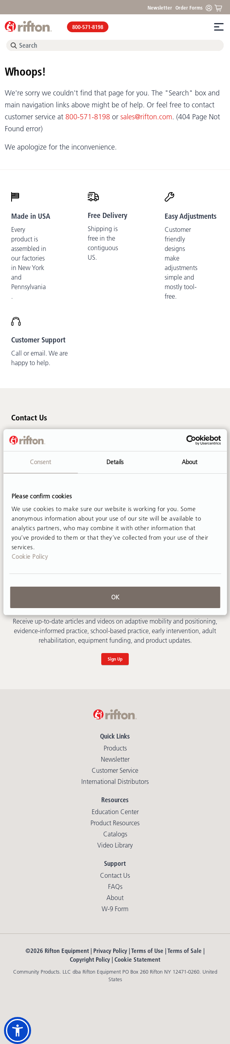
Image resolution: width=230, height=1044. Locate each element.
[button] (17, 1030)
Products (115, 748)
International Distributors (115, 781)
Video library (115, 845)
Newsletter (159, 7)
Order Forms (188, 7)
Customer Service (115, 770)
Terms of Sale (184, 951)
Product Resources (115, 823)
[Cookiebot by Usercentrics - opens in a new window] (186, 440)
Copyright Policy (90, 959)
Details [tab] (115, 462)
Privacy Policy (110, 951)
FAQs (115, 886)
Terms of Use (147, 951)
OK (115, 597)
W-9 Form (115, 909)
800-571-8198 (87, 27)
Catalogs (115, 834)
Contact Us (115, 875)
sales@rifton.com (146, 117)
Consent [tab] (40, 462)
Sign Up (115, 659)
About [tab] (190, 462)
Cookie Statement (137, 959)
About (115, 898)
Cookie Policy (30, 556)
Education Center (115, 812)
